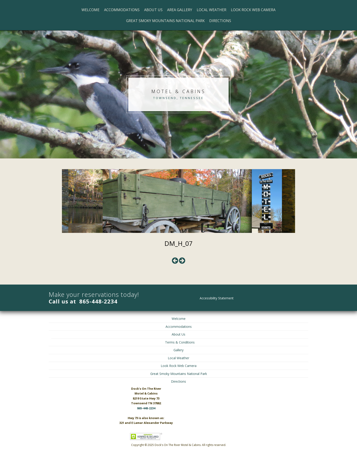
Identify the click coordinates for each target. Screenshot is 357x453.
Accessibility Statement (217, 298)
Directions (220, 20)
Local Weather (211, 9)
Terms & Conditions (180, 342)
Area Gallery (179, 9)
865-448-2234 (98, 301)
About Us (153, 9)
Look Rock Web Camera (253, 9)
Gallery (178, 350)
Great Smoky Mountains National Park (165, 20)
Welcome (90, 9)
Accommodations (122, 9)
